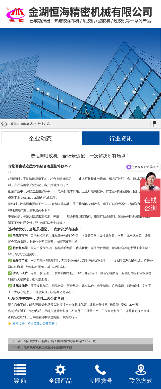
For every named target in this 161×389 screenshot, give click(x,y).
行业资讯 (44, 124)
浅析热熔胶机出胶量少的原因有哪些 (48, 347)
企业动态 (40, 138)
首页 (13, 124)
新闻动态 (27, 124)
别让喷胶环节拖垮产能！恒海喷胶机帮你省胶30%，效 (60, 341)
